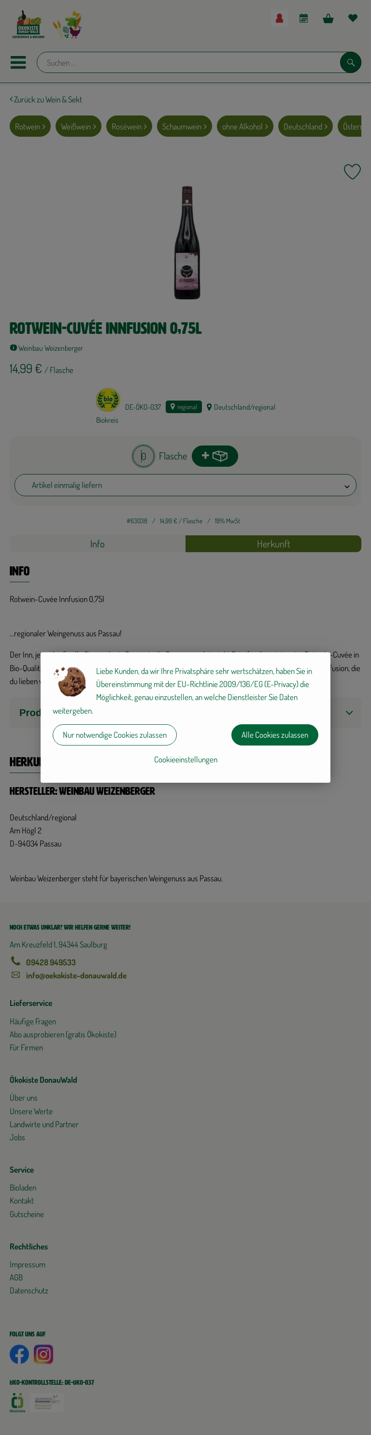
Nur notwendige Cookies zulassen (115, 735)
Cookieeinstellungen (185, 759)
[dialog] (185, 717)
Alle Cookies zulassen (275, 735)
